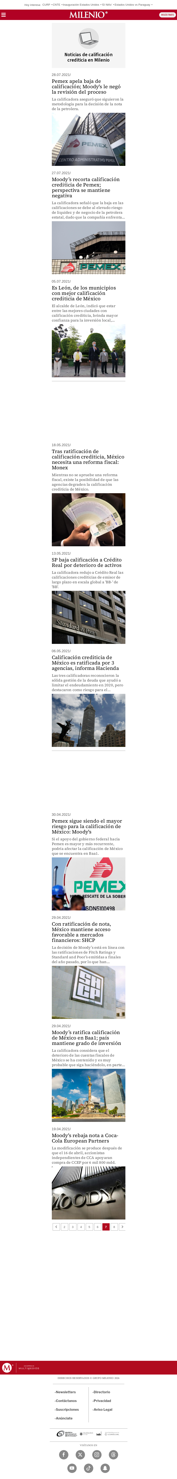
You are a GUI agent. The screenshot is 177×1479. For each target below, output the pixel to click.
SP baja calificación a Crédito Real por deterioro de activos (87, 562)
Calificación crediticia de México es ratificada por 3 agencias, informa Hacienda (85, 663)
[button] (3, 16)
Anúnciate (64, 1418)
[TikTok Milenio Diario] (88, 1468)
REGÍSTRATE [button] (167, 14)
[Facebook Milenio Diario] (63, 1454)
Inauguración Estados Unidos (81, 4)
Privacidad (102, 1401)
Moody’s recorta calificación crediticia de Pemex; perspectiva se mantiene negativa (86, 187)
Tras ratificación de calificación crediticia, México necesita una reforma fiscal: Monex (88, 459)
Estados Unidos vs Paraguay (132, 4)
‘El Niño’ (107, 4)
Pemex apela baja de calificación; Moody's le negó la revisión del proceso (86, 86)
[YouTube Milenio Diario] (72, 1468)
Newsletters (66, 1392)
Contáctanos (66, 1401)
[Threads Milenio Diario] (113, 1454)
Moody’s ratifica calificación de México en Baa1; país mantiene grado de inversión (86, 1038)
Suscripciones (67, 1410)
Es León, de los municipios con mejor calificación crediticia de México (84, 293)
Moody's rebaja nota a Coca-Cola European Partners (85, 1138)
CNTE (56, 4)
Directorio (102, 1392)
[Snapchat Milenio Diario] (105, 1468)
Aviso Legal (103, 1410)
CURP (46, 4)
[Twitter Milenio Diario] (80, 1454)
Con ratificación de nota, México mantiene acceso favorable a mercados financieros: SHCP (81, 932)
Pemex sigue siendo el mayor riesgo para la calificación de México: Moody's (87, 826)
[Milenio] (88, 15)
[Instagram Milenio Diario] (97, 1454)
